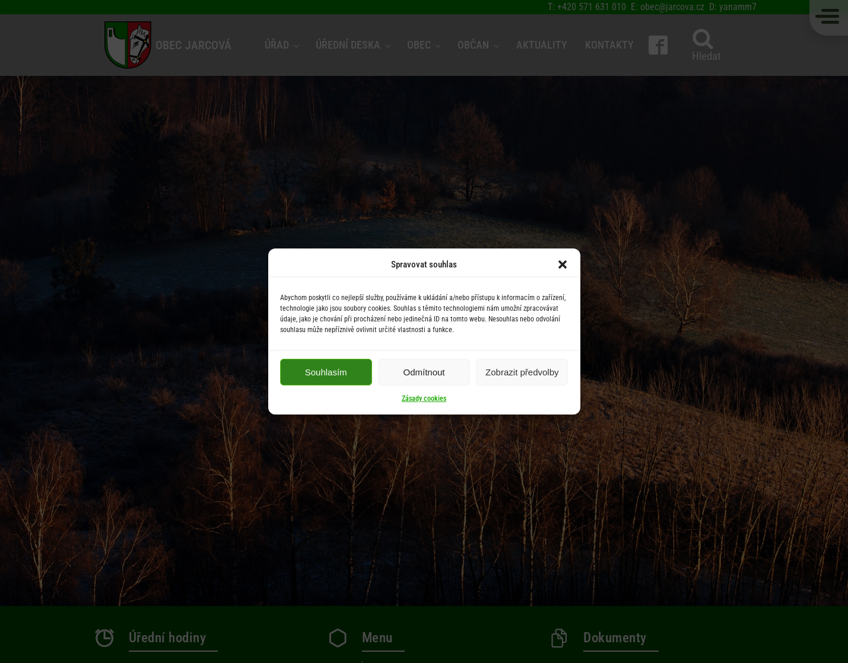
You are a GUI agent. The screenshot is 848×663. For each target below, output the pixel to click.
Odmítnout (423, 372)
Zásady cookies (424, 398)
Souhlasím (326, 372)
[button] (562, 264)
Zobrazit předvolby (521, 372)
